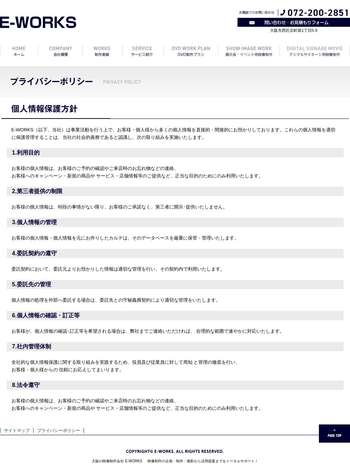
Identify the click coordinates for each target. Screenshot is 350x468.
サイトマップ (17, 430)
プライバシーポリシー (58, 430)
